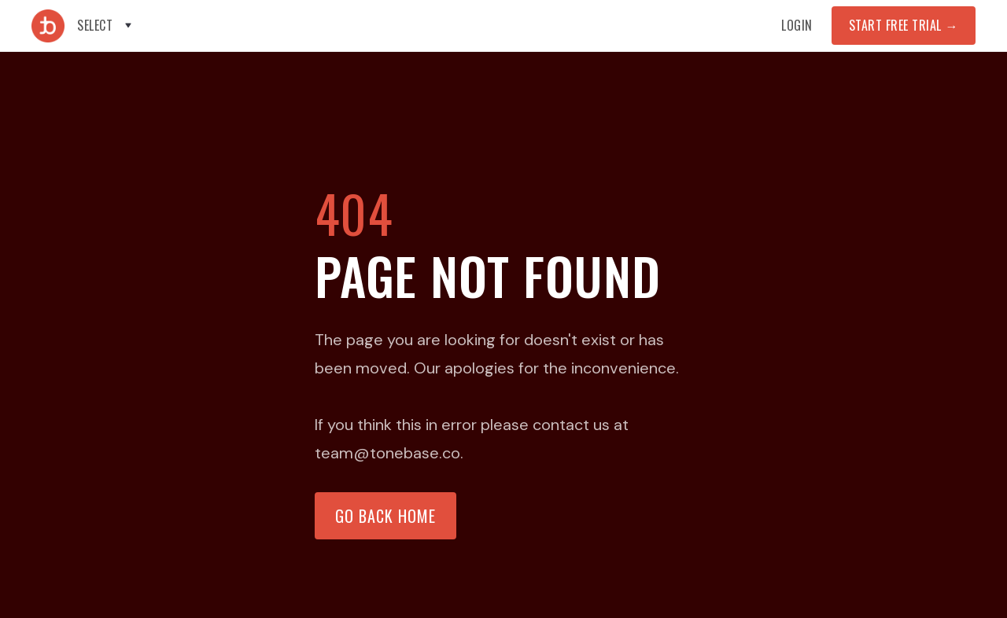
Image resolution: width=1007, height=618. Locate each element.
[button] (106, 25)
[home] (48, 25)
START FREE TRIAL (903, 25)
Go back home (385, 516)
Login (797, 25)
